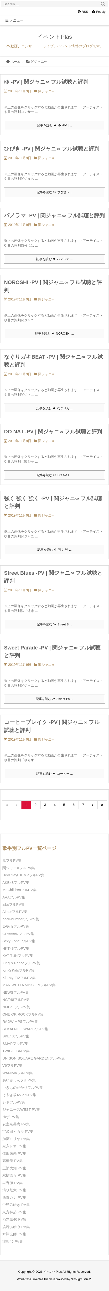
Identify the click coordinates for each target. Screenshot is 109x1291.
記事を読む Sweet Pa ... (54, 699)
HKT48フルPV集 (15, 948)
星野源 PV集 (12, 1183)
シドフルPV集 (13, 1102)
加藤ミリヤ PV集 (16, 1139)
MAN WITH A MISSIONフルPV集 (29, 985)
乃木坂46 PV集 (14, 1219)
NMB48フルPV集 (16, 1007)
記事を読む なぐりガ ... (54, 408)
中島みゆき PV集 (16, 1205)
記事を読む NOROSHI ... (54, 333)
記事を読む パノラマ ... (54, 259)
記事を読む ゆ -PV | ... (54, 125)
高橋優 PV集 (12, 1161)
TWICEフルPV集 (16, 1051)
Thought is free (81, 1279)
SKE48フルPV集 (15, 1036)
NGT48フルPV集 (16, 1000)
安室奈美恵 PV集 (16, 1124)
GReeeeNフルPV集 (18, 934)
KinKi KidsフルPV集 (18, 970)
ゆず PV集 (10, 1117)
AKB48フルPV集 (15, 882)
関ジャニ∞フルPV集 (18, 868)
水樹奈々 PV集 (14, 1175)
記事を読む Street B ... (54, 624)
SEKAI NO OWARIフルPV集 (25, 1029)
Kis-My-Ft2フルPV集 (19, 978)
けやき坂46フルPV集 (19, 1095)
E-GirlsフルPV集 (15, 926)
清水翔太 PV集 (14, 1190)
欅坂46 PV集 (12, 1241)
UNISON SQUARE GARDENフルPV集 (33, 1058)
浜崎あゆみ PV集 (16, 1227)
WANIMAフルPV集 (17, 1073)
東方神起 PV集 (14, 1212)
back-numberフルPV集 (20, 919)
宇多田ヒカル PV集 (17, 1131)
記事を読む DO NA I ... (54, 475)
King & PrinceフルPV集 (21, 963)
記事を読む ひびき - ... (54, 192)
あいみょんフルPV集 (19, 1080)
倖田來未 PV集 (14, 1153)
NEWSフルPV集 (15, 992)
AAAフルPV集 (13, 897)
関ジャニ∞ (46, 91)
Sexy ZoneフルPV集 (18, 941)
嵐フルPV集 (11, 860)
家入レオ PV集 (14, 1146)
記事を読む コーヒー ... (54, 773)
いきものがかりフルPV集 (22, 1087)
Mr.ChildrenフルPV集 (19, 890)
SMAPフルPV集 (15, 1044)
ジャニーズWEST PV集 (21, 1109)
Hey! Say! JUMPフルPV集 (23, 875)
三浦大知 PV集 (14, 1168)
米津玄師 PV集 (14, 1234)
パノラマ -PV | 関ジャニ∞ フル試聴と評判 (54, 215)
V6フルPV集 (12, 1065)
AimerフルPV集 (14, 912)
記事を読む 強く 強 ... (54, 549)
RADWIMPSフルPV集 (20, 1021)
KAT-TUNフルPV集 (17, 956)
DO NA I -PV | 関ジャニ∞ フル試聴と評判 (53, 432)
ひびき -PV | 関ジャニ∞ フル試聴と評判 (51, 149)
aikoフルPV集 (13, 904)
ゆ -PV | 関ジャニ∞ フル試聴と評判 (46, 82)
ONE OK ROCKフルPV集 (23, 1014)
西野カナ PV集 (14, 1197)
